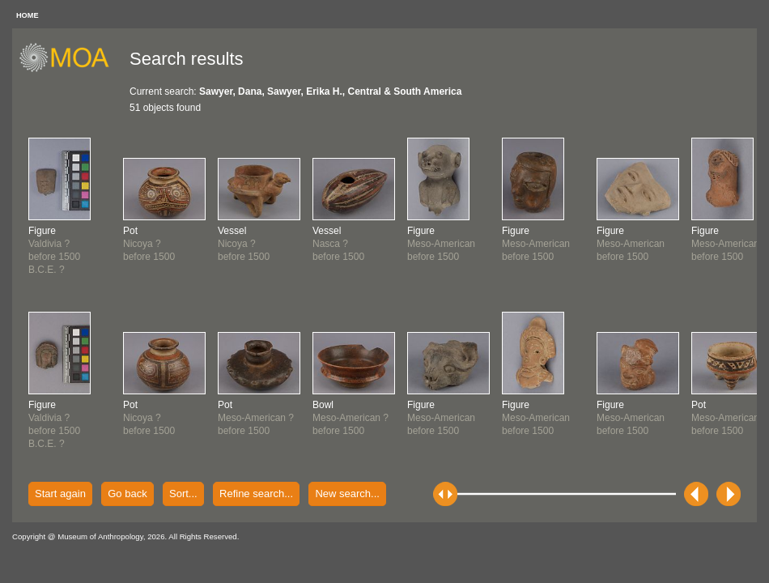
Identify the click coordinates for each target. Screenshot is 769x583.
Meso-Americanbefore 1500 (441, 243)
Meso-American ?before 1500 (256, 417)
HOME (27, 15)
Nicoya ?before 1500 (149, 243)
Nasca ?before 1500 (338, 243)
